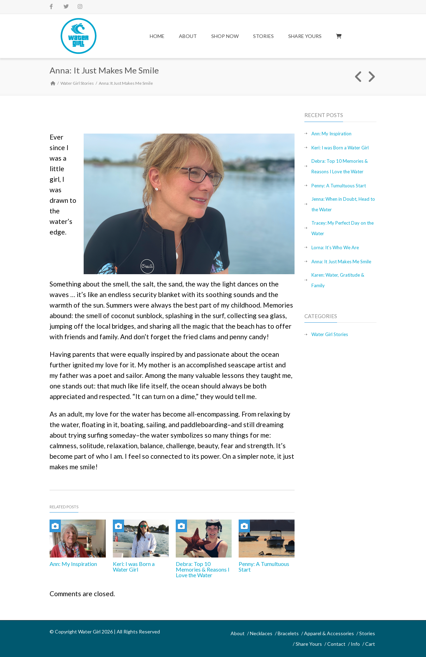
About (188, 36)
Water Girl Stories (77, 83)
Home (157, 36)
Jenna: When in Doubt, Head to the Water (343, 204)
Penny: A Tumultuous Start (264, 566)
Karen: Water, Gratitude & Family (337, 280)
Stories (263, 36)
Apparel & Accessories (329, 633)
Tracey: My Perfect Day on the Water (342, 228)
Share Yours (305, 36)
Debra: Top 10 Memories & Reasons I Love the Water (203, 569)
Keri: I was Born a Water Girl (134, 566)
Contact (336, 644)
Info (355, 644)
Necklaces (261, 633)
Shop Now (225, 36)
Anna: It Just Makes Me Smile (341, 261)
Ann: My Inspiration (73, 563)
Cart (370, 644)
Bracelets (288, 633)
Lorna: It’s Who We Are (335, 247)
